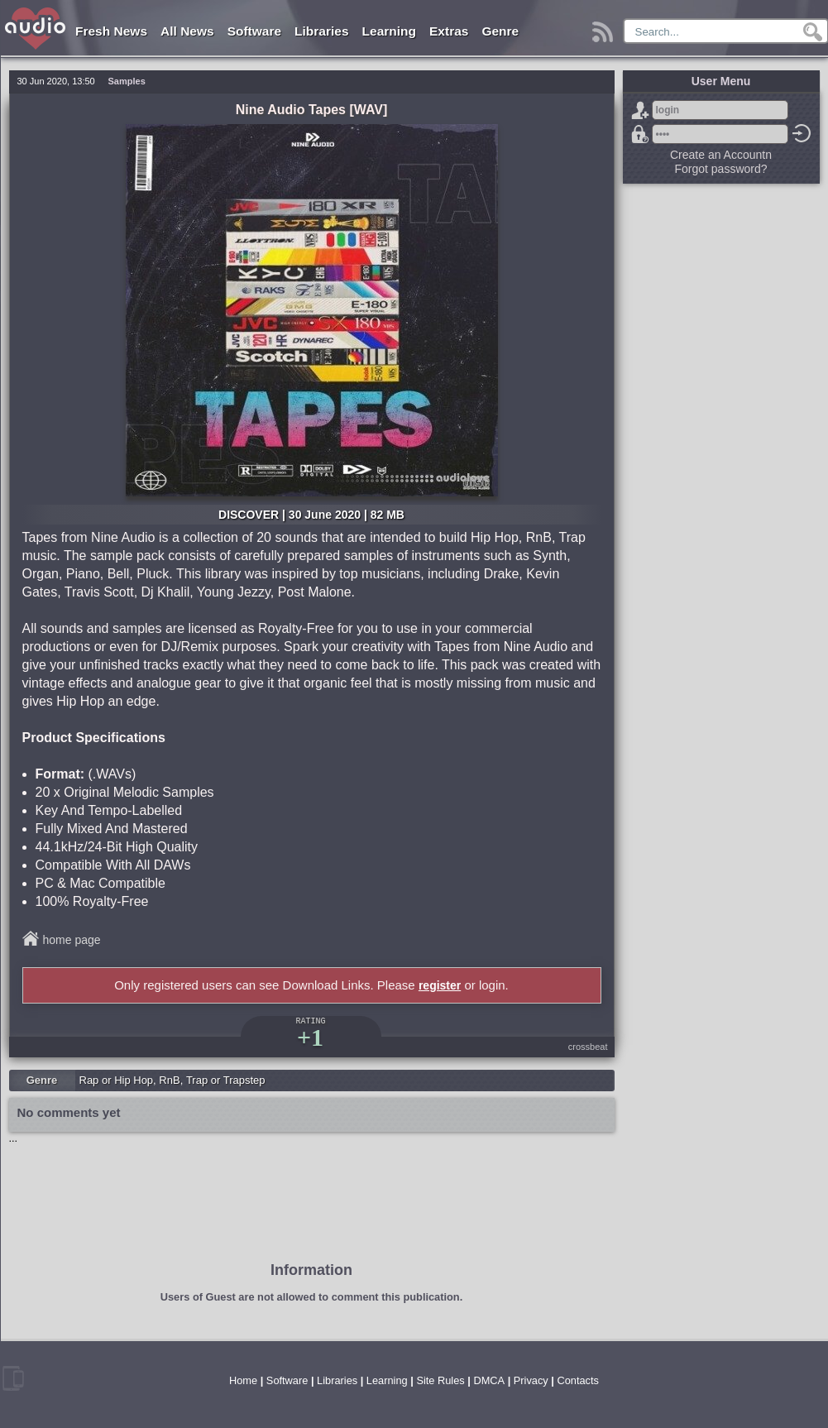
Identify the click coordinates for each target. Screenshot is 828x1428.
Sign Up (640, 110)
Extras (448, 31)
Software (254, 31)
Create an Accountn (721, 154)
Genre (500, 31)
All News (187, 31)
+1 (310, 1037)
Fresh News (111, 31)
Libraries (321, 31)
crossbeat (588, 1047)
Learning (389, 31)
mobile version (13, 1378)
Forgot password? (640, 134)
